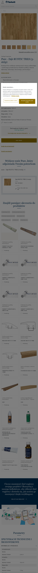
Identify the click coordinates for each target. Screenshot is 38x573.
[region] (19, 94)
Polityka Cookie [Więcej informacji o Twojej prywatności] (15, 96)
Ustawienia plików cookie (11, 100)
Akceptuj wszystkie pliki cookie (27, 101)
